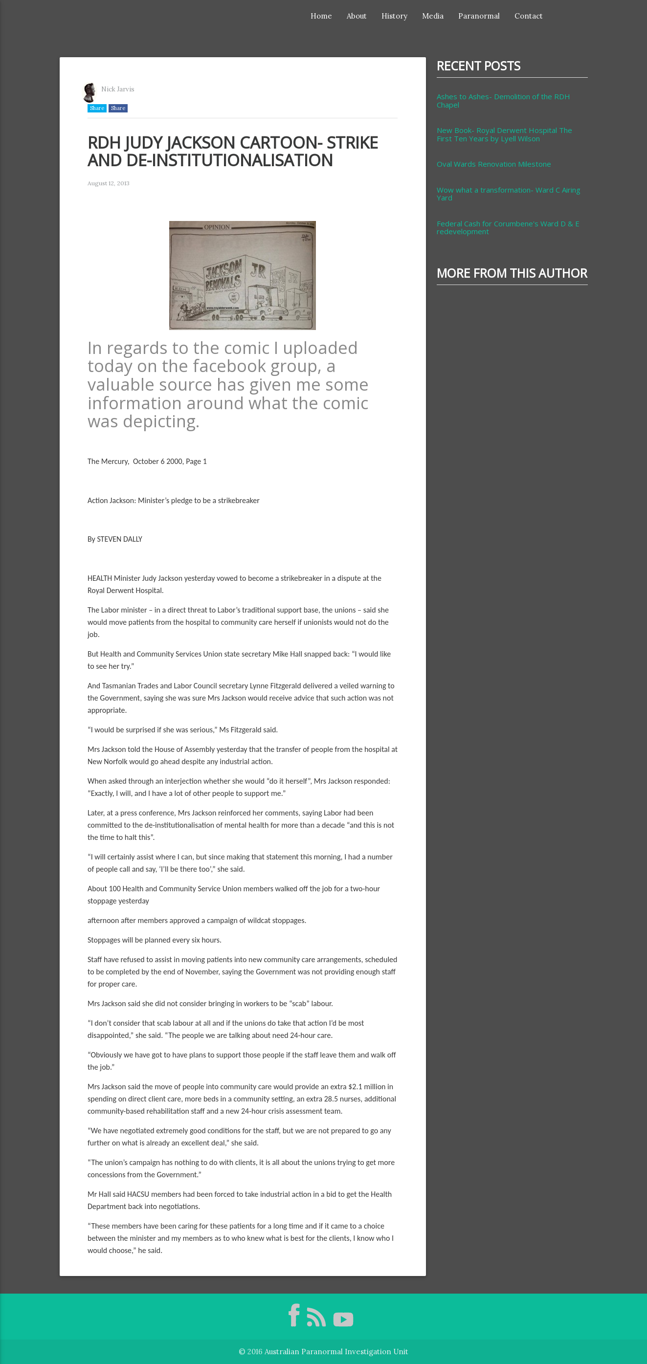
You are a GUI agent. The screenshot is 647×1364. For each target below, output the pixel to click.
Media (433, 16)
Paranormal (479, 16)
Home (321, 16)
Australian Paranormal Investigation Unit (336, 1351)
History (394, 16)
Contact (528, 16)
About (357, 16)
